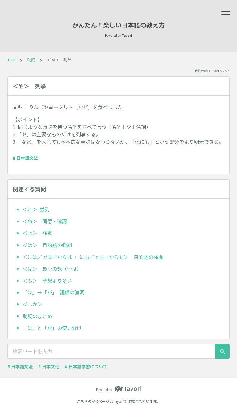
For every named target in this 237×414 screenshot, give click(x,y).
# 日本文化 (48, 366)
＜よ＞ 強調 (37, 233)
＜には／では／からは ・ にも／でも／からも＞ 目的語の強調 (93, 256)
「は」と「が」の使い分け (52, 328)
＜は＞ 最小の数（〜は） (52, 268)
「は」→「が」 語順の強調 (53, 292)
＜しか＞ (35, 304)
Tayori (118, 401)
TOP (11, 60)
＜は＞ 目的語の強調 (47, 245)
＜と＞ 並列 (36, 209)
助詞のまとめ (37, 316)
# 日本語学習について (86, 366)
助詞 (31, 60)
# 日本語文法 (25, 158)
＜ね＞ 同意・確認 (45, 221)
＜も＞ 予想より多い (47, 280)
